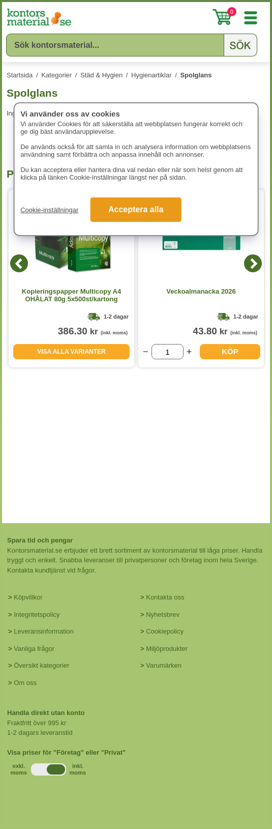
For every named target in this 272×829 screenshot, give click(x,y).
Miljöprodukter (167, 648)
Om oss (25, 683)
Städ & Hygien (101, 75)
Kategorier (56, 75)
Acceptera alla (136, 209)
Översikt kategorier (41, 665)
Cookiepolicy (165, 631)
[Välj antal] (168, 351)
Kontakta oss (165, 597)
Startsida (20, 75)
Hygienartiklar (151, 75)
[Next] (253, 263)
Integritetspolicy (36, 614)
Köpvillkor (28, 597)
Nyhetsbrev (162, 614)
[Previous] (19, 263)
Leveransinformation (44, 631)
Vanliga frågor (34, 648)
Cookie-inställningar (49, 210)
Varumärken (164, 665)
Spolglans (195, 75)
